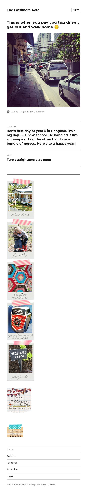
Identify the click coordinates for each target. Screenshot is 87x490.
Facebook (12, 462)
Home (10, 449)
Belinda (14, 112)
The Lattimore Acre (23, 10)
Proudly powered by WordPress (41, 485)
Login (10, 476)
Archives (11, 456)
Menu (76, 10)
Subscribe (12, 469)
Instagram (40, 112)
